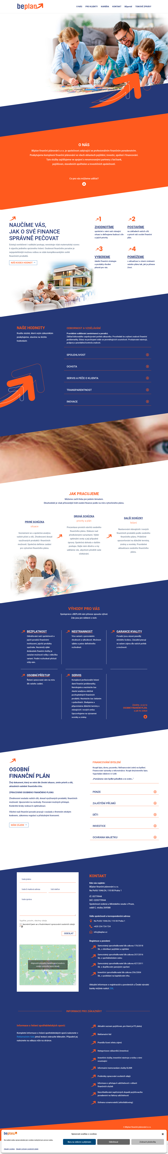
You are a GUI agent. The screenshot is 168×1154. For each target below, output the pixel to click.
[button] (162, 1134)
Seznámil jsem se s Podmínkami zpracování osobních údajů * (47, 925)
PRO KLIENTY (91, 7)
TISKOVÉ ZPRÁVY (143, 7)
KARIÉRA (105, 7)
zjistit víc (31, 80)
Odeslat (69, 933)
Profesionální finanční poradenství (47, 34)
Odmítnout (113, 1142)
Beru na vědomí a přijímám (79, 1142)
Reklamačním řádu (26, 1037)
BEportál (128, 7)
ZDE (111, 988)
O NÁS (79, 7)
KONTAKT (116, 7)
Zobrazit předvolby (148, 1142)
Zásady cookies (9, 1149)
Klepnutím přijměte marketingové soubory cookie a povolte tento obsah (48, 964)
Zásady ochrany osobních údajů (27, 1149)
